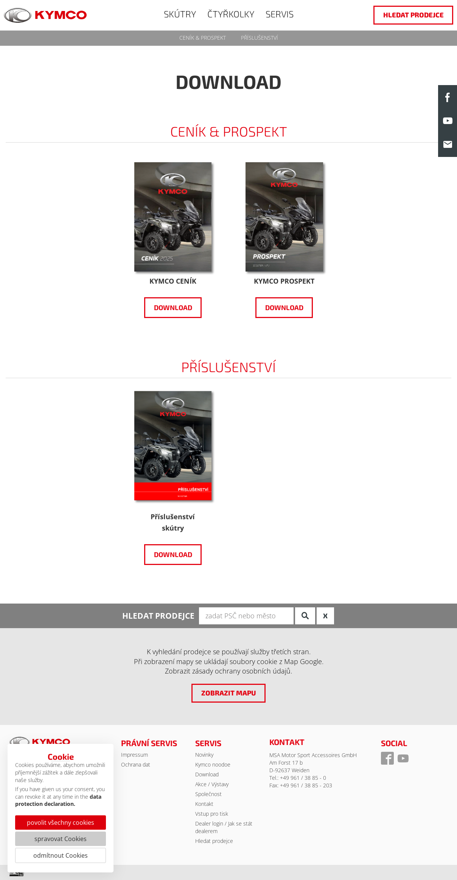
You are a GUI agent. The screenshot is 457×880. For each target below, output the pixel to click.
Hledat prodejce (214, 840)
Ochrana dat (135, 764)
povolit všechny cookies (60, 822)
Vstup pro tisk (211, 813)
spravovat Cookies (60, 839)
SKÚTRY (180, 13)
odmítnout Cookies (60, 855)
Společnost (208, 794)
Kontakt (204, 803)
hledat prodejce (413, 15)
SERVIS (280, 13)
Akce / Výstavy (211, 784)
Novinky (204, 754)
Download (173, 307)
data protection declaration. (58, 800)
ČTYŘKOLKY (230, 13)
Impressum (134, 754)
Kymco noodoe (212, 764)
